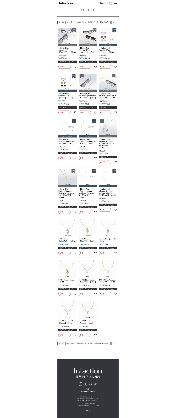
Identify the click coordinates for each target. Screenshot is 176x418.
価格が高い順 (81, 22)
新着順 (90, 22)
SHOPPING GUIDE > (88, 392)
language (104, 3)
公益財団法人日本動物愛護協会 (85, 398)
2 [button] (113, 22)
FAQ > (88, 389)
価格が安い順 (70, 22)
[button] (117, 22)
